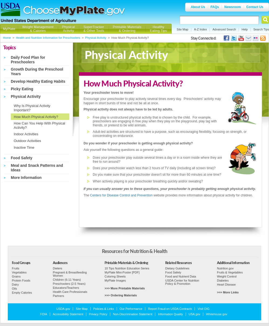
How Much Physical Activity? (36, 117)
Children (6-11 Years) (67, 279)
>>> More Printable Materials (125, 288)
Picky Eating (22, 89)
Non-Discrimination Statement (132, 314)
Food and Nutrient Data (180, 276)
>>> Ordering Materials (121, 295)
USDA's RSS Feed (263, 38)
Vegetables (19, 272)
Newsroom (232, 7)
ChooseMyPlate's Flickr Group (255, 38)
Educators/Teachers (66, 287)
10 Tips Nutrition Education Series (127, 268)
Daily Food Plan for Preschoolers (28, 59)
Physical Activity (68, 29)
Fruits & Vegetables (230, 272)
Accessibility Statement (68, 314)
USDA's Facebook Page (226, 38)
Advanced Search (224, 29)
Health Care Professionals (70, 291)
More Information (26, 177)
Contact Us (254, 7)
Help (245, 29)
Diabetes (223, 280)
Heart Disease (226, 284)
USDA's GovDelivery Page (248, 38)
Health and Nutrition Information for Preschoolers (48, 37)
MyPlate (9, 29)
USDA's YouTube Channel (241, 38)
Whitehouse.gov (216, 314)
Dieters (57, 268)
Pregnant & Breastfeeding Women (70, 274)
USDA (10, 9)
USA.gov (194, 314)
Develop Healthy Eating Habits (38, 81)
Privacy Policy (98, 314)
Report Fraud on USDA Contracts (170, 308)
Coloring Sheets (115, 276)
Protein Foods (21, 280)
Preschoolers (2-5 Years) (69, 283)
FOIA (43, 314)
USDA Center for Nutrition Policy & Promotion (182, 282)
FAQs (215, 7)
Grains (16, 276)
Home (7, 37)
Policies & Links (103, 308)
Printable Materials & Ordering (127, 29)
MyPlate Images (115, 280)
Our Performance (131, 308)
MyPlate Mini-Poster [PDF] (122, 272)
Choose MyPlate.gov (74, 11)
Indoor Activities (26, 134)
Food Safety (21, 158)
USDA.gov (63, 308)
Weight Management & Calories (37, 29)
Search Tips (261, 29)
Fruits (15, 268)
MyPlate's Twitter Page (234, 38)
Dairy (15, 284)
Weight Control (227, 276)
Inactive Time (24, 147)
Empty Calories (22, 292)
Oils (14, 288)
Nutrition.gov (225, 268)
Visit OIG (203, 308)
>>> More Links (228, 292)
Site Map (182, 29)
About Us (198, 7)
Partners (58, 295)
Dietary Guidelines (177, 268)
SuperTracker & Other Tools (94, 29)
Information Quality (170, 314)
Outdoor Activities (27, 141)
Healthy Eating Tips (158, 29)
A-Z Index (200, 29)
